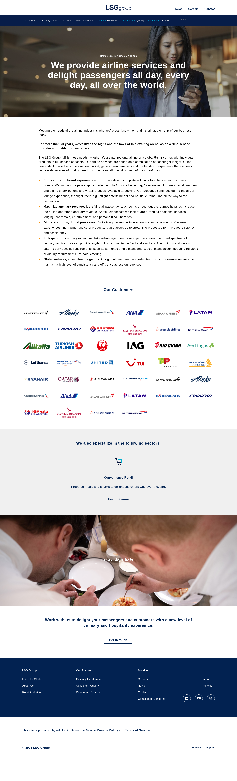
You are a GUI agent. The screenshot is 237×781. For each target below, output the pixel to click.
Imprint (207, 679)
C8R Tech (66, 20)
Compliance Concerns (151, 698)
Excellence (108, 20)
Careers (193, 9)
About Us (28, 685)
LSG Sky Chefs (48, 20)
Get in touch (118, 640)
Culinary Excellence (88, 679)
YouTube (199, 698)
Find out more (118, 499)
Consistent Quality (87, 685)
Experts (159, 20)
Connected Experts (88, 692)
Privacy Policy (107, 730)
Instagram (211, 698)
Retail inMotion (84, 20)
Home (103, 56)
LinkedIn (187, 698)
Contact (209, 9)
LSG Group (118, 7)
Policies (207, 685)
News (179, 9)
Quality (133, 20)
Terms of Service (137, 730)
